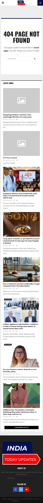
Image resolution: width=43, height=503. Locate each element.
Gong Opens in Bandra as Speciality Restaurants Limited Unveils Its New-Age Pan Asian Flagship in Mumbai (21, 241)
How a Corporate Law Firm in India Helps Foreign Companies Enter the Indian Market (21, 285)
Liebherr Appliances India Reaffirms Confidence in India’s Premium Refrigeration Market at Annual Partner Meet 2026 (20, 326)
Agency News (8, 168)
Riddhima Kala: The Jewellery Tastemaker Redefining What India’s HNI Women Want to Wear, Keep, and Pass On (20, 412)
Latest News (8, 83)
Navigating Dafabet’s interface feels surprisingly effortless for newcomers (17, 115)
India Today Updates (25, 501)
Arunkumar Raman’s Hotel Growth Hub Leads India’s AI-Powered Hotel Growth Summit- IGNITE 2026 (20, 195)
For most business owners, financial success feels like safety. (19, 370)
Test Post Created (10, 157)
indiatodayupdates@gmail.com (25, 478)
